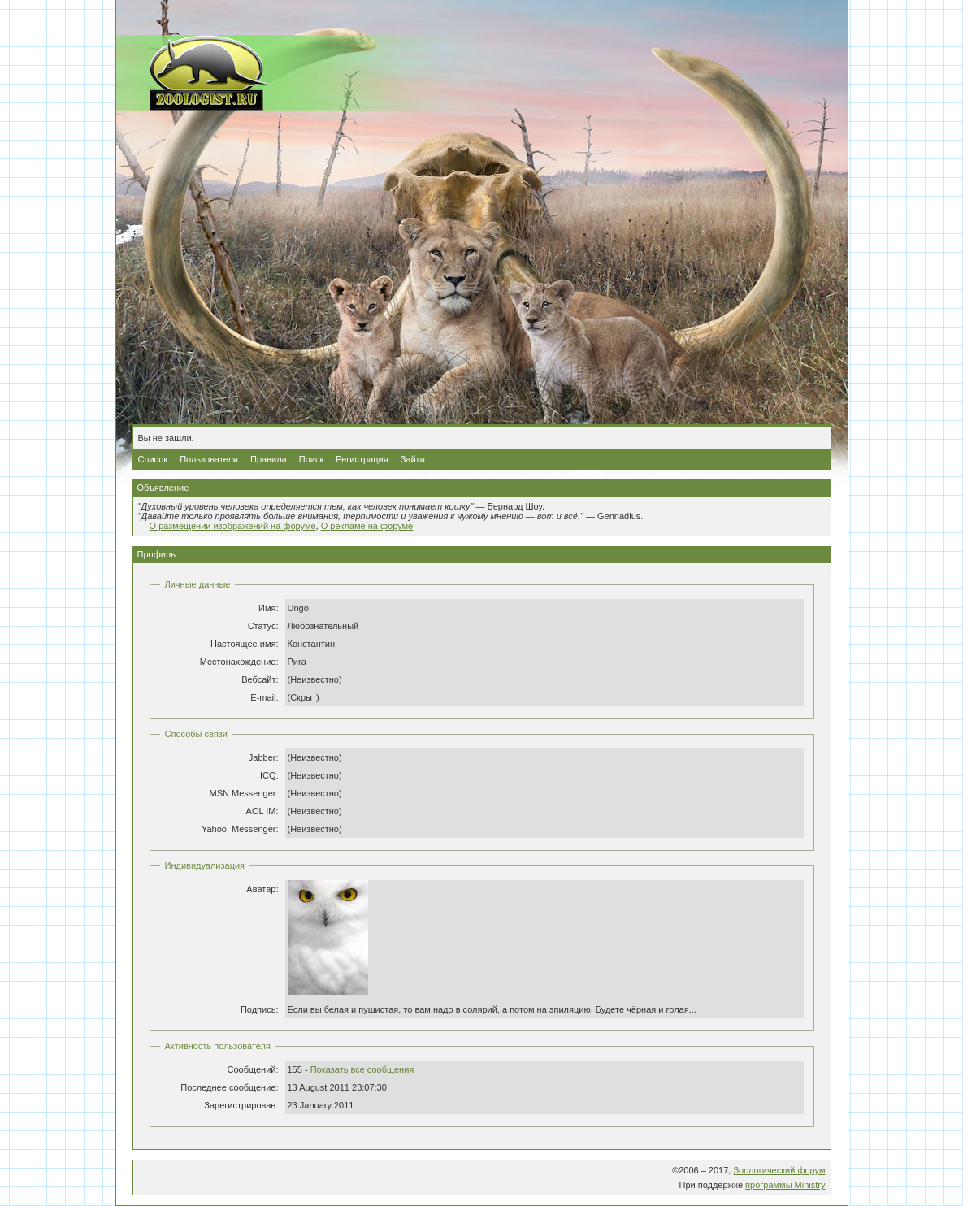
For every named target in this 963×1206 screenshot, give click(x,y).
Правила (268, 459)
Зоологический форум (779, 1170)
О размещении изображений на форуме (233, 526)
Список (153, 459)
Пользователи (209, 459)
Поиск (311, 459)
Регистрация (362, 459)
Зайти (413, 459)
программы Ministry (785, 1185)
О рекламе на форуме (367, 526)
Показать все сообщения (362, 1069)
